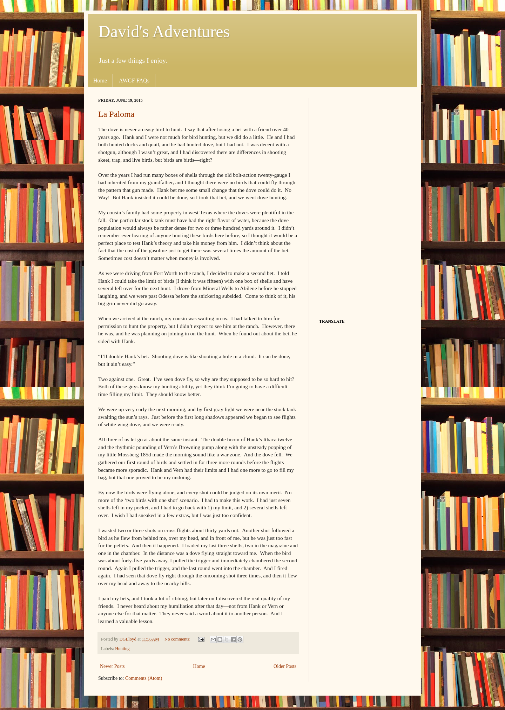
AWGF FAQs (134, 80)
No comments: (177, 639)
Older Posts (285, 666)
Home (100, 80)
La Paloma (116, 114)
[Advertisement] (363, 203)
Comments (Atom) (143, 678)
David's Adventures (164, 31)
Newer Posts (112, 666)
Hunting (122, 648)
